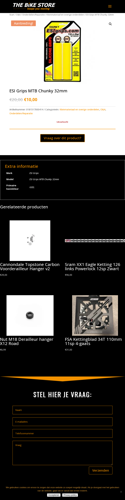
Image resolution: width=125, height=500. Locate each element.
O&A (18, 14)
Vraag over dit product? (62, 138)
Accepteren (53, 495)
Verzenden (100, 470)
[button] (110, 24)
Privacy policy (70, 495)
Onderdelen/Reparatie (33, 14)
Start (11, 14)
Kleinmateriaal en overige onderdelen (65, 14)
